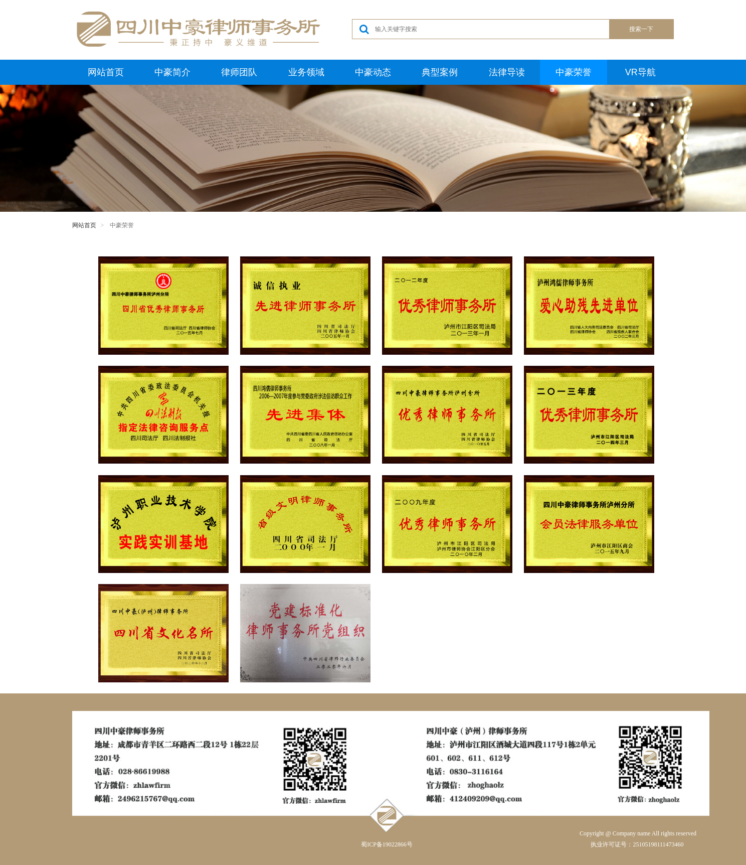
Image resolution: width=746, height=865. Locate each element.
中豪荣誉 (573, 72)
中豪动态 (373, 72)
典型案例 (440, 72)
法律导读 (507, 72)
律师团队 (239, 72)
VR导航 (640, 72)
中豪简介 (172, 72)
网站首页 (106, 72)
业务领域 (306, 72)
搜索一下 (641, 29)
